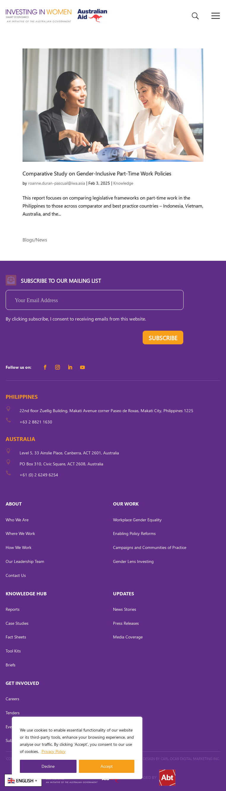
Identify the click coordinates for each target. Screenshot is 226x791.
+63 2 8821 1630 (36, 422)
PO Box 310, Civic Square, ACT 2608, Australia (61, 464)
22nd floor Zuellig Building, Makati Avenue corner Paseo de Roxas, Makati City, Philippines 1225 (106, 410)
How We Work (18, 547)
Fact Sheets (16, 637)
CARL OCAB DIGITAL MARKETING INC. (190, 759)
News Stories (124, 609)
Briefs (10, 665)
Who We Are (17, 519)
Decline (48, 766)
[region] (77, 748)
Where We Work (20, 533)
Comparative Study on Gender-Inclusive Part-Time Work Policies (97, 173)
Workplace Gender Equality (137, 519)
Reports (13, 609)
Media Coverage (128, 637)
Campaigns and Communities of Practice (149, 547)
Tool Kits (13, 651)
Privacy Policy (54, 751)
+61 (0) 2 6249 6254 (39, 475)
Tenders (13, 712)
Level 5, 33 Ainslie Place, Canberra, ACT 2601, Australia (69, 453)
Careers (12, 698)
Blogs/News (35, 239)
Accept (107, 766)
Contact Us (16, 575)
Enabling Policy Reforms (134, 533)
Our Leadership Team (25, 561)
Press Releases (126, 623)
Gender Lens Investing (133, 561)
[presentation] (51, 339)
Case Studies (17, 623)
